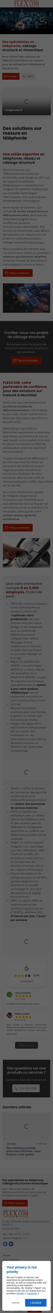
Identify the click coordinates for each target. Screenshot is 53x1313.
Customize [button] (15, 1303)
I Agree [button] (36, 1302)
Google (20, 1293)
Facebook (32, 1293)
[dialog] (26, 1286)
